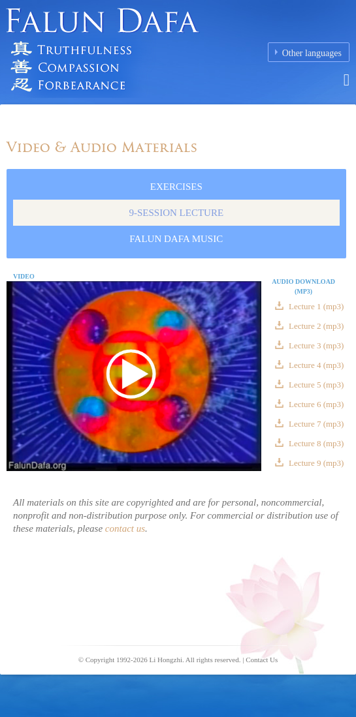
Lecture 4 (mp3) (315, 365)
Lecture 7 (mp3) (315, 424)
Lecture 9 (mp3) (315, 463)
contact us (125, 528)
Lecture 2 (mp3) (315, 326)
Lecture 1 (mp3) (315, 306)
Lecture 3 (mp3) (315, 345)
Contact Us (262, 660)
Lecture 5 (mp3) (315, 384)
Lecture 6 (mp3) (315, 404)
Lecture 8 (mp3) (315, 443)
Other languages (312, 53)
